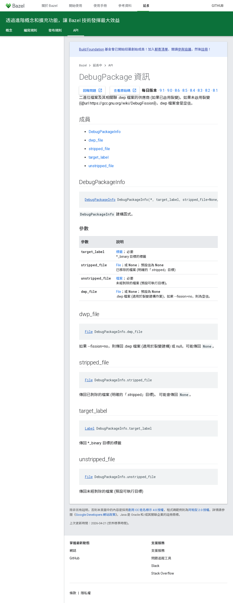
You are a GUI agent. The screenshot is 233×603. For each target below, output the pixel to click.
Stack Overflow (162, 573)
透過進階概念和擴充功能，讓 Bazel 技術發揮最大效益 (63, 20)
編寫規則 (30, 30)
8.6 (177, 90)
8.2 (207, 90)
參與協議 (184, 49)
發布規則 (55, 30)
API (110, 65)
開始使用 (75, 6)
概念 (9, 30)
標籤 (119, 252)
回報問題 (92, 90)
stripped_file (99, 149)
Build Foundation (91, 49)
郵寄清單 (161, 49)
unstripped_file (101, 166)
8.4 (192, 90)
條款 (73, 593)
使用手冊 (100, 6)
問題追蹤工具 (161, 558)
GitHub (217, 6)
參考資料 (125, 6)
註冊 (204, 49)
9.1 (162, 90)
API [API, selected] (75, 30)
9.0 (169, 90)
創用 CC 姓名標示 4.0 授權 (146, 510)
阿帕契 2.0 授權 (198, 510)
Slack (155, 566)
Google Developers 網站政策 (95, 514)
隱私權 (86, 593)
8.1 (215, 90)
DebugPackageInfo (105, 131)
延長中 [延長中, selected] (148, 6)
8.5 (184, 90)
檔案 (119, 278)
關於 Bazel (49, 6)
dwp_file (96, 140)
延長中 (97, 65)
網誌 (73, 550)
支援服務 (158, 550)
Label (90, 428)
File (118, 265)
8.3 (200, 90)
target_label (99, 157)
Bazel (83, 65)
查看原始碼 (125, 90)
